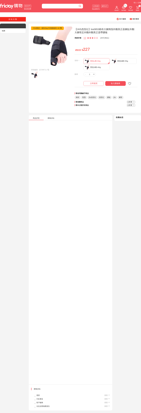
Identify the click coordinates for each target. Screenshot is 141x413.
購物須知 (37, 389)
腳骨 (120, 97)
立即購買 (93, 83)
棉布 (77, 97)
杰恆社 (101, 97)
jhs (115, 97)
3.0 (85, 38)
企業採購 (96, 6)
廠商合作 (105, 6)
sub (3, 31)
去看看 (131, 102)
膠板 (108, 97)
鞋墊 (84, 97)
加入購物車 (115, 83)
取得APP (27, 6)
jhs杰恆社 (92, 97)
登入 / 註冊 (137, 3)
